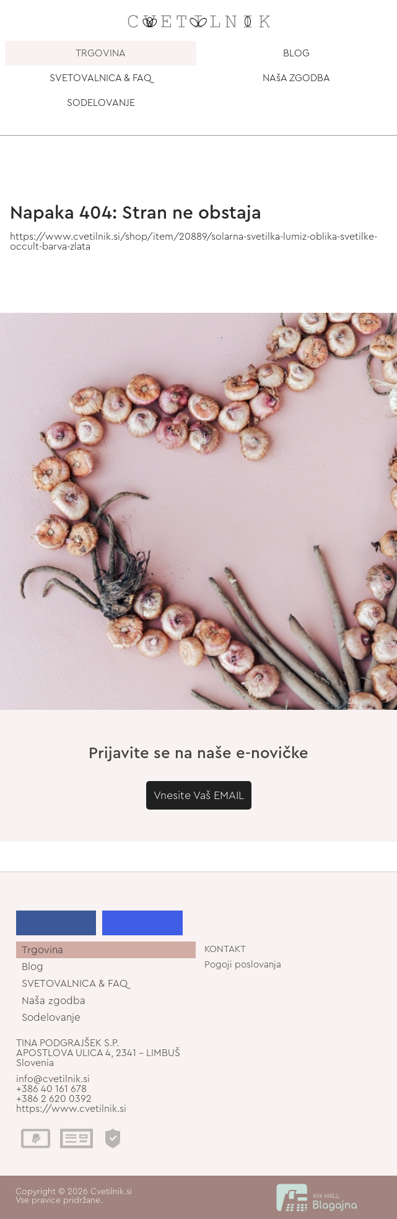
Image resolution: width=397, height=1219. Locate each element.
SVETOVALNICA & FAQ (101, 78)
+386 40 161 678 (51, 1089)
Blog (32, 966)
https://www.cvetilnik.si (71, 1109)
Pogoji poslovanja (242, 964)
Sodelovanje (51, 1017)
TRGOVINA (101, 53)
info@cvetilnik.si (53, 1079)
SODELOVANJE (101, 103)
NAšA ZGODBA (296, 78)
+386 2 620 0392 (54, 1099)
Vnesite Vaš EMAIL (199, 795)
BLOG (296, 53)
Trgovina (42, 950)
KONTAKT (225, 949)
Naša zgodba (53, 1000)
